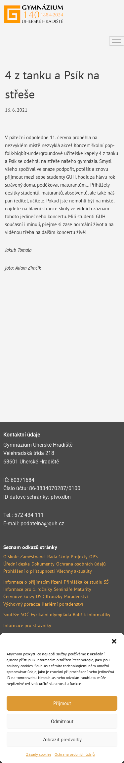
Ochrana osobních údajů (75, 754)
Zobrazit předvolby (62, 739)
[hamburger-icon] (116, 41)
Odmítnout (62, 721)
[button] (114, 641)
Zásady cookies (38, 754)
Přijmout (62, 703)
